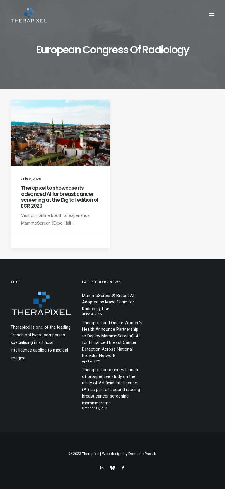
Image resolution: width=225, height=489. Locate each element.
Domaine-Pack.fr (142, 453)
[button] (211, 15)
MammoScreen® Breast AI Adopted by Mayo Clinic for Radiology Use (108, 302)
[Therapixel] (29, 15)
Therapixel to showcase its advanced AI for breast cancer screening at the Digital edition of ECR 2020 (59, 196)
